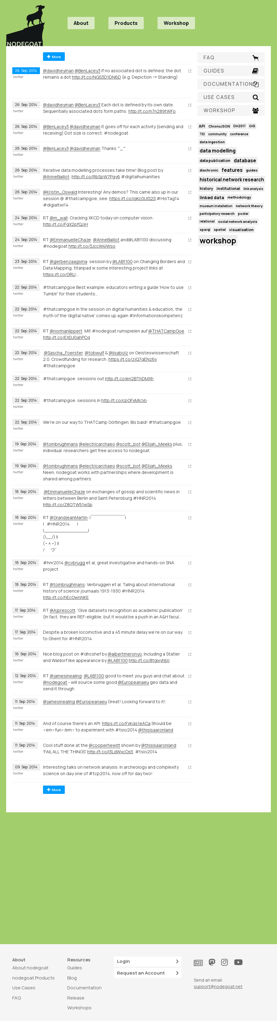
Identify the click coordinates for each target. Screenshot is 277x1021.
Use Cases (23, 987)
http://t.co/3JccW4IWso (91, 246)
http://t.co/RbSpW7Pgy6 (96, 176)
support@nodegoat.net (218, 986)
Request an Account (147, 973)
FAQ (16, 998)
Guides (74, 967)
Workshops (79, 1007)
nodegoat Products (33, 978)
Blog (72, 978)
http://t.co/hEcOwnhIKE (66, 597)
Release (75, 998)
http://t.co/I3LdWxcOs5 (110, 752)
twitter (18, 77)
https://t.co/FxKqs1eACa (126, 723)
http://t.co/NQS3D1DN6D (96, 77)
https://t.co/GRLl (59, 274)
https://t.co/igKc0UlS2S (132, 198)
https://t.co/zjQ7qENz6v (132, 359)
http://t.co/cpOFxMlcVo (124, 400)
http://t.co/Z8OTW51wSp (67, 504)
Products (126, 23)
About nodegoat (30, 967)
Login (147, 961)
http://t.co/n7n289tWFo (152, 111)
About (81, 23)
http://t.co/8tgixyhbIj (149, 660)
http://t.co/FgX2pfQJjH (65, 224)
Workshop (176, 23)
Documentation (84, 987)
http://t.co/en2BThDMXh (129, 378)
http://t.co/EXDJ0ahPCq (66, 337)
